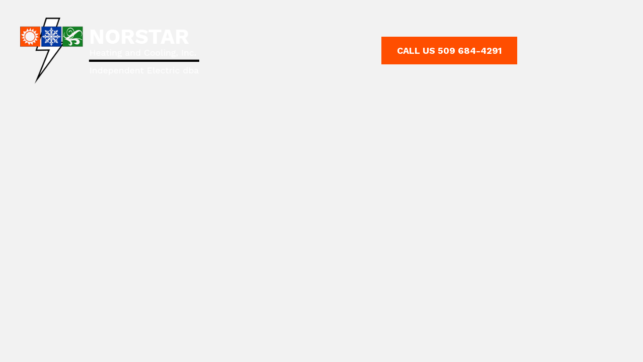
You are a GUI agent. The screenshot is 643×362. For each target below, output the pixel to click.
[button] (449, 51)
